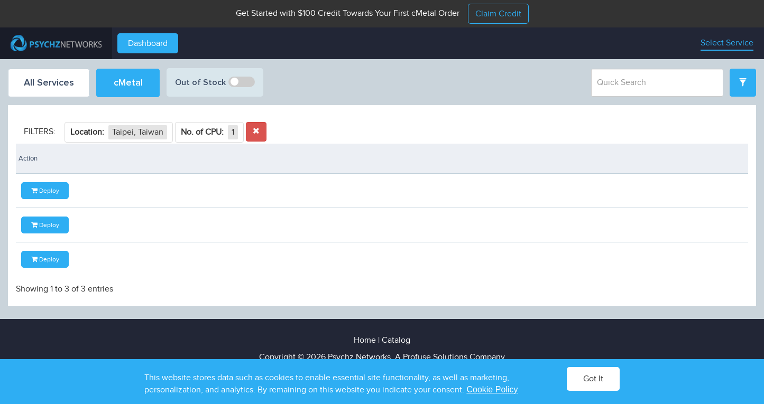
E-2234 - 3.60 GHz (48, 261)
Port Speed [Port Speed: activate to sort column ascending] (341, 158)
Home (365, 340)
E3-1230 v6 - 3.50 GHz (54, 191)
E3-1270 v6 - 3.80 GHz (54, 226)
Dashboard (148, 44)
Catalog (396, 340)
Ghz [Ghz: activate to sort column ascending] (132, 158)
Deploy (710, 191)
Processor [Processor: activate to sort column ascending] (53, 158)
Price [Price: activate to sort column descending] (603, 158)
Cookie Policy (492, 389)
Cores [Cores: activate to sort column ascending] (185, 158)
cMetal (128, 83)
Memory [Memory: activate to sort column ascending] (227, 158)
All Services (49, 83)
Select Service (727, 43)
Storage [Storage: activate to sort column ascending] (275, 158)
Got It (593, 379)
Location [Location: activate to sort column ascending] (465, 158)
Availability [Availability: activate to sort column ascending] (553, 158)
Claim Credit (498, 14)
